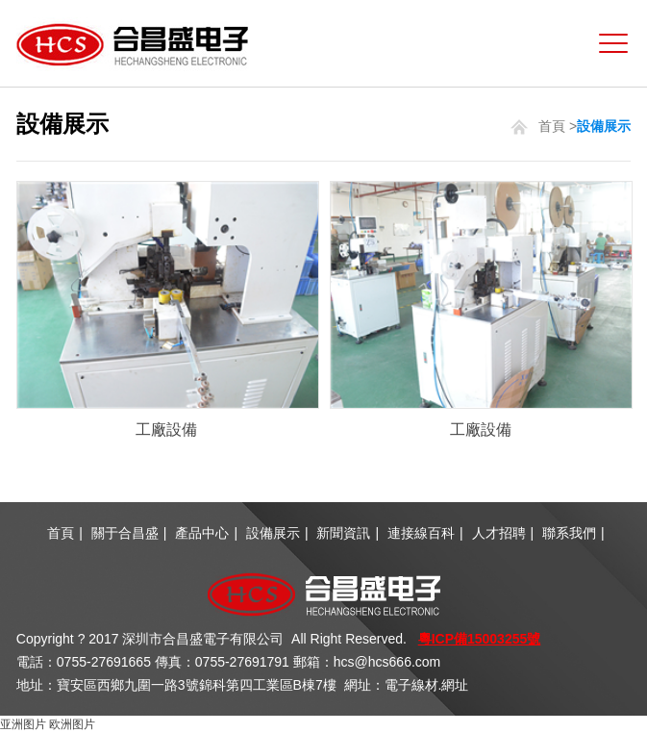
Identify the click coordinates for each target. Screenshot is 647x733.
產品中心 (202, 533)
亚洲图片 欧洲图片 (47, 724)
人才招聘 (499, 533)
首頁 (551, 126)
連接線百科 (421, 533)
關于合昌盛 (125, 533)
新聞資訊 (343, 533)
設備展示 (273, 533)
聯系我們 (569, 533)
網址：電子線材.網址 (406, 685)
